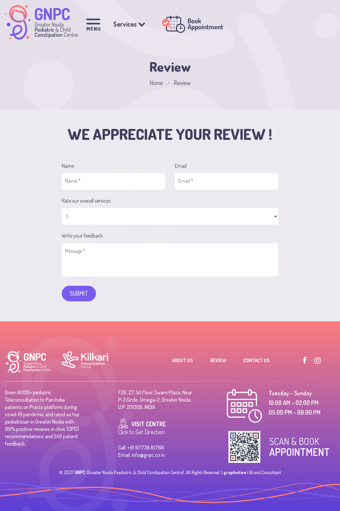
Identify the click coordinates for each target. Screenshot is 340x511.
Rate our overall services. (87, 200)
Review (218, 360)
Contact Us (256, 360)
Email (181, 165)
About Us (182, 360)
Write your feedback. (83, 235)
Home (156, 82)
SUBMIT (79, 293)
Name (68, 165)
